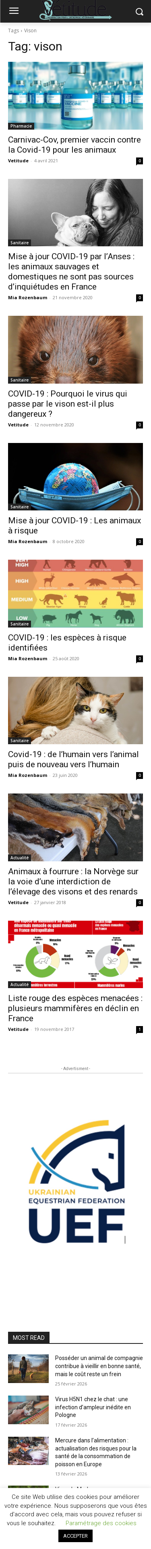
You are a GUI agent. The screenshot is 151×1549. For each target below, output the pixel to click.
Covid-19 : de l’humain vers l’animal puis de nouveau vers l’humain (73, 759)
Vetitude (18, 160)
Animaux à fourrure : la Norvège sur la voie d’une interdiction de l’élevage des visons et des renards (73, 881)
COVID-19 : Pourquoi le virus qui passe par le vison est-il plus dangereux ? (67, 404)
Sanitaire (19, 243)
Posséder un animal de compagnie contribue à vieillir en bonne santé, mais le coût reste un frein (99, 1366)
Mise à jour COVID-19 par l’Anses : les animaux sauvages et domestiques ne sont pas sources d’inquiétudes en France (71, 272)
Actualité (19, 858)
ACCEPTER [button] (75, 1536)
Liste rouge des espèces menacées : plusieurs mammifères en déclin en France (75, 1008)
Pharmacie (21, 126)
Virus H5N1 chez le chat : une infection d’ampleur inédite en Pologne (93, 1407)
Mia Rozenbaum (27, 297)
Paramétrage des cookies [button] (101, 1523)
